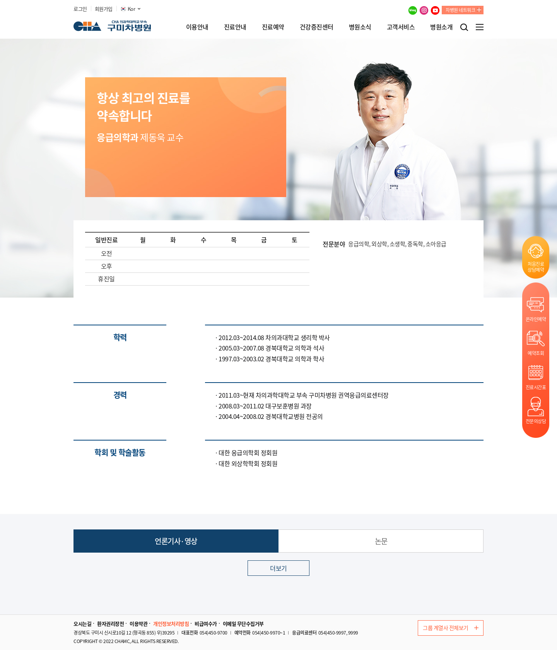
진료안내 (235, 26)
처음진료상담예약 (536, 266)
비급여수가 (206, 623)
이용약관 (138, 623)
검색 (464, 27)
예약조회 (536, 353)
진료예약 (273, 26)
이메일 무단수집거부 (243, 623)
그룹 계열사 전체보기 (450, 627)
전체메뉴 (480, 27)
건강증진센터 (316, 26)
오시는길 (82, 623)
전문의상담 (536, 421)
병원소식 (360, 26)
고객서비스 (401, 26)
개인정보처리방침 (171, 623)
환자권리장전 (110, 623)
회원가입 (104, 9)
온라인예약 (536, 319)
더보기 (278, 568)
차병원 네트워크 (460, 10)
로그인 (80, 9)
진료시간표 (536, 387)
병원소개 (441, 26)
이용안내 (197, 26)
